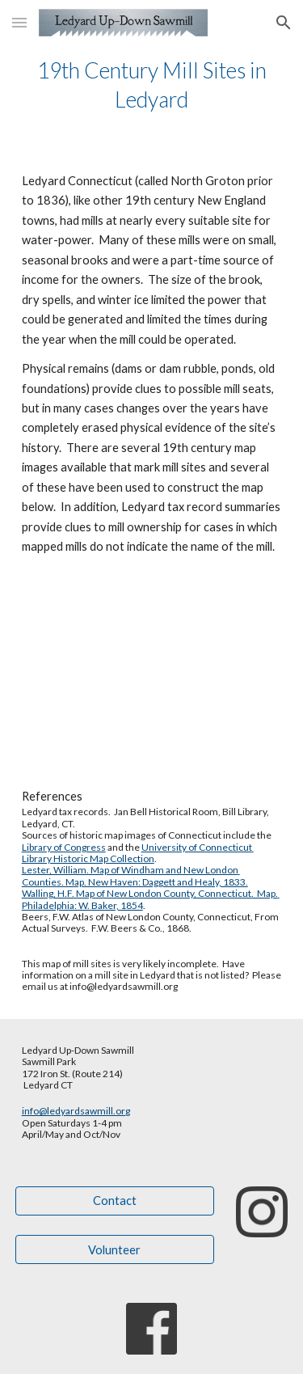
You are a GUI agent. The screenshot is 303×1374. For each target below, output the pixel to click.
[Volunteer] (114, 1249)
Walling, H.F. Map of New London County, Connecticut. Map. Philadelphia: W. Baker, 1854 (151, 899)
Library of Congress (64, 847)
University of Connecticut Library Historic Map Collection (138, 853)
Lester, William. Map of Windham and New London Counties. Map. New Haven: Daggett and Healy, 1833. (135, 875)
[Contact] (114, 1200)
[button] (19, 22)
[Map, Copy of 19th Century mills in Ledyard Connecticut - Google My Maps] (151, 672)
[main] (151, 84)
